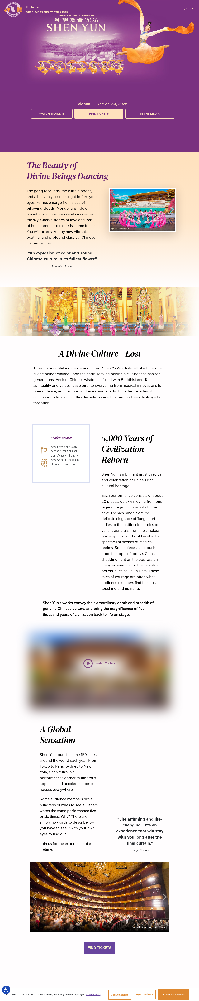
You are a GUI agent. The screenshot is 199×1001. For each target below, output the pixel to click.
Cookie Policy (93, 995)
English (189, 8)
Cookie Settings (114, 995)
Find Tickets (99, 113)
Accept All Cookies (173, 995)
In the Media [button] (150, 114)
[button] (102, 123)
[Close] (194, 995)
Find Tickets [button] (99, 947)
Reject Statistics (142, 995)
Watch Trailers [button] (51, 114)
